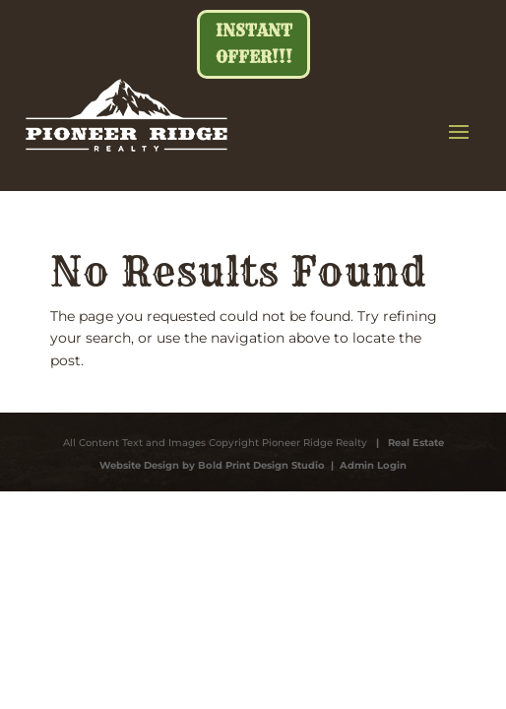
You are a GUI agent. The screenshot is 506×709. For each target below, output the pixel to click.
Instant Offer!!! (254, 44)
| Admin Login (366, 465)
